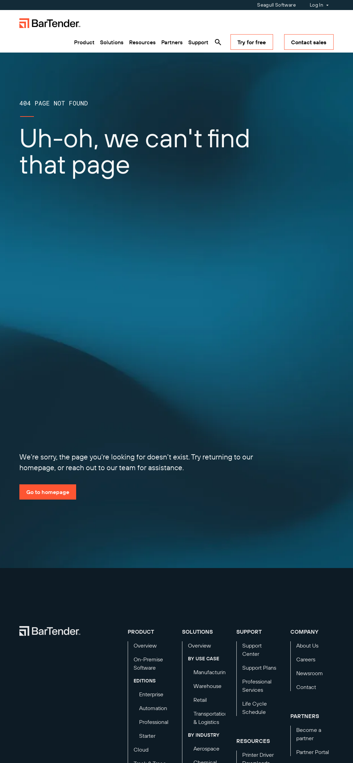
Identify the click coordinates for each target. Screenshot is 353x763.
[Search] (218, 42)
